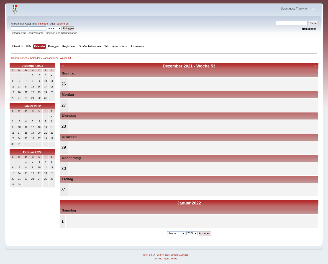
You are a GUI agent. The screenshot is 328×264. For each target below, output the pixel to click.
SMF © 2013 (163, 255)
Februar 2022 (32, 152)
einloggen (43, 23)
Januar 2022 (32, 106)
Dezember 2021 (32, 65)
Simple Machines (179, 255)
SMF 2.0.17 (149, 255)
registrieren (62, 23)
